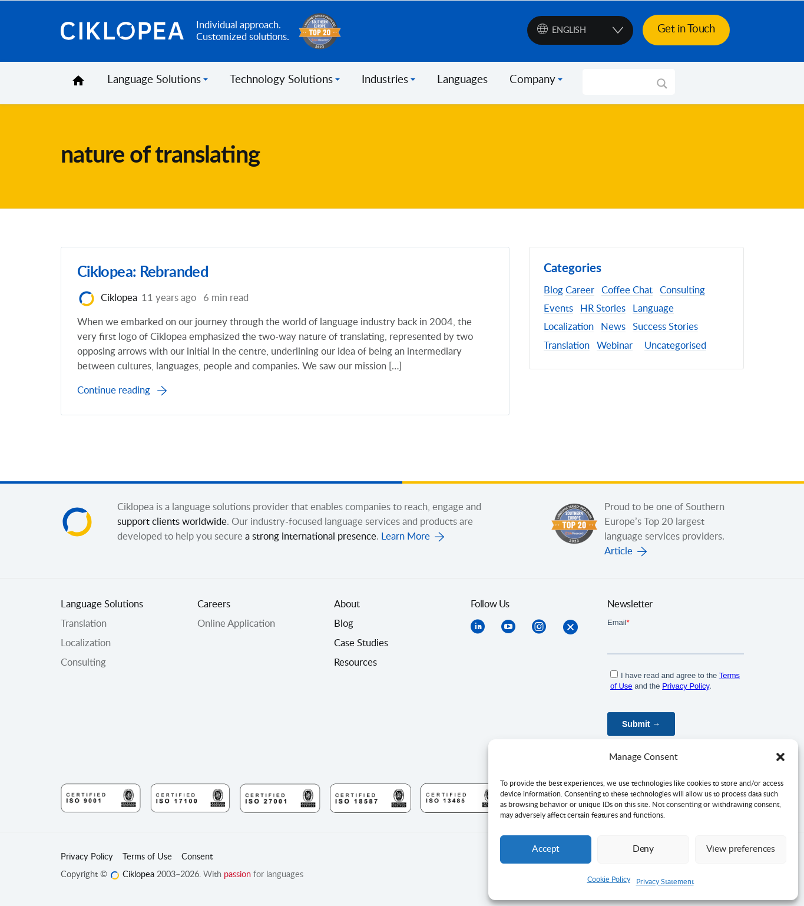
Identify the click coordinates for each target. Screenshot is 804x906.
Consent (197, 862)
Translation (567, 346)
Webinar (615, 346)
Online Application (236, 629)
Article (618, 556)
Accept (546, 849)
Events (558, 308)
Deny (643, 849)
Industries (385, 80)
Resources (355, 668)
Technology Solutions (281, 80)
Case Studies (361, 648)
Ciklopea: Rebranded (145, 275)
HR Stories (603, 308)
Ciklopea (124, 31)
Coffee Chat (627, 290)
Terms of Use (147, 862)
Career (579, 290)
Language (653, 308)
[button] (780, 757)
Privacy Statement (665, 881)
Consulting (682, 290)
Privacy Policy (87, 862)
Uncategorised (675, 346)
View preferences (740, 849)
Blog (553, 290)
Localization (569, 327)
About (347, 609)
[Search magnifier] (662, 88)
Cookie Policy (608, 879)
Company (532, 80)
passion (237, 880)
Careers (213, 609)
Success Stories (665, 327)
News (613, 327)
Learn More (405, 542)
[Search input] (623, 82)
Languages (462, 80)
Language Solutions (154, 80)
